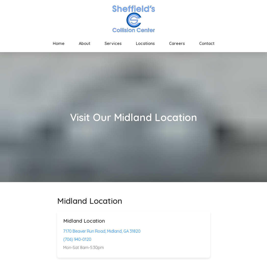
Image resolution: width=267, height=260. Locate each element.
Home (59, 43)
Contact (206, 43)
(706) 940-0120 (77, 239)
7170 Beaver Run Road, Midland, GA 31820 (102, 231)
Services (113, 43)
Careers (177, 43)
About (84, 43)
